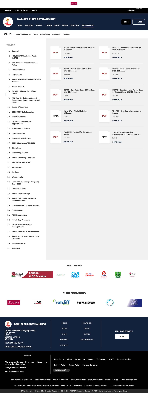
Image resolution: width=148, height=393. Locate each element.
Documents (45, 34)
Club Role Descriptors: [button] (21, 138)
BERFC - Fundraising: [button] (21, 194)
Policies (66, 34)
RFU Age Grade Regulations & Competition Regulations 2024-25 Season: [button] (26, 100)
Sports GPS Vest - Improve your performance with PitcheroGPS (36, 385)
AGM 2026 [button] (16, 248)
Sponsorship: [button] (17, 210)
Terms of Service (124, 359)
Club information (23, 34)
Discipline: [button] (16, 148)
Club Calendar (21, 10)
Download (68, 57)
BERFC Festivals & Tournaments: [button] (25, 232)
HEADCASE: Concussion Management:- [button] (22, 226)
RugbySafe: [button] (17, 75)
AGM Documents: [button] (19, 215)
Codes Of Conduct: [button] (20, 107)
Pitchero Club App (111, 380)
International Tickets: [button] (21, 129)
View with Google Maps (18, 347)
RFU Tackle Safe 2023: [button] (21, 162)
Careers (91, 359)
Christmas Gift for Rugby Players (96, 385)
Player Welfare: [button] (18, 86)
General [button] (15, 51)
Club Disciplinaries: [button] (20, 153)
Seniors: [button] (15, 172)
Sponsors (56, 34)
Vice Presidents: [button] (18, 243)
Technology (101, 359)
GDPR (111, 359)
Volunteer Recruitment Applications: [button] (21, 123)
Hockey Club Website (78, 380)
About (69, 359)
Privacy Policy (60, 365)
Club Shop (7, 10)
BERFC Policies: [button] (18, 70)
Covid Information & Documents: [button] (26, 205)
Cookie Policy (74, 365)
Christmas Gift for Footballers (71, 385)
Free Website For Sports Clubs (21, 380)
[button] (19, 25)
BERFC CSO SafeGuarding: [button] (23, 112)
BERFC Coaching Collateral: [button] (23, 158)
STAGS (34, 10)
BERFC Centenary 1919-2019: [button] (23, 143)
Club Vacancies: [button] (18, 133)
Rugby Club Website (95, 380)
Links (36, 34)
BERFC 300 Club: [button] (19, 189)
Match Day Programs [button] (21, 220)
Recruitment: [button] (17, 167)
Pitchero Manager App (129, 380)
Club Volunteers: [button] (19, 117)
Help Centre (59, 359)
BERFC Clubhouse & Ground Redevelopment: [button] (24, 199)
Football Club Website (43, 380)
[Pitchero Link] (140, 11)
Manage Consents (89, 365)
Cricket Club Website (60, 380)
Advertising (80, 359)
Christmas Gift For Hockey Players (122, 385)
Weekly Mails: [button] (17, 177)
